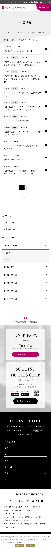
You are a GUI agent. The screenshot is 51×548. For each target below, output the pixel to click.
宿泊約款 (7, 520)
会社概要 (19, 507)
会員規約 (16, 520)
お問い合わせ (8, 507)
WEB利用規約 (16, 510)
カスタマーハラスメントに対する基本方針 (18, 517)
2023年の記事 (10, 283)
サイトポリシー (29, 510)
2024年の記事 (10, 275)
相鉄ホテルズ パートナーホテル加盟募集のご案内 (20, 523)
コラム (6, 510)
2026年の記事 (10, 245)
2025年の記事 (10, 267)
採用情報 (43, 523)
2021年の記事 (10, 299)
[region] (25, 541)
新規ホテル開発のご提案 (33, 507)
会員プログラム (26, 401)
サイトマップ (26, 520)
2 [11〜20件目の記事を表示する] (29, 187)
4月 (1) (8, 253)
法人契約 (38, 517)
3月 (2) (8, 259)
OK (30, 545)
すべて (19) (9, 222)
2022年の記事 (10, 291)
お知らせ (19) (9, 229)
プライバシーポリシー (11, 513)
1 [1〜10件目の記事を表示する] (21, 187)
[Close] (48, 536)
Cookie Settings (9, 527)
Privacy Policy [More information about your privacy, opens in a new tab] (19, 542)
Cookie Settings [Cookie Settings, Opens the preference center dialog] (19, 545)
